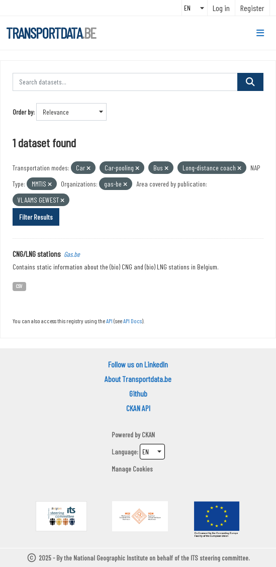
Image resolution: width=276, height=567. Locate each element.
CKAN (148, 434)
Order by (23, 112)
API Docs (132, 320)
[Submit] (250, 82)
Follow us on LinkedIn (138, 364)
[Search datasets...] (125, 82)
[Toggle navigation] (260, 33)
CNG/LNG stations (37, 253)
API (109, 320)
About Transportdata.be (138, 379)
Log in (221, 8)
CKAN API (138, 408)
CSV (19, 285)
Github (138, 393)
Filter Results (36, 217)
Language (124, 451)
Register (252, 8)
